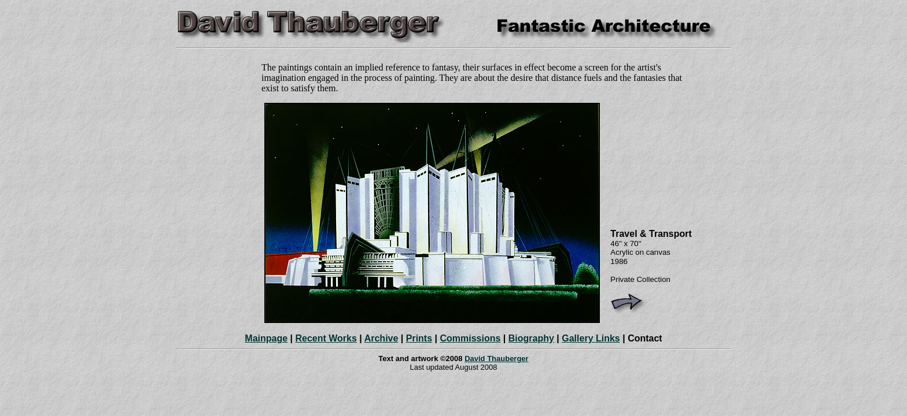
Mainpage (266, 338)
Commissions (470, 338)
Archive (381, 338)
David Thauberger (496, 358)
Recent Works (325, 338)
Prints (419, 338)
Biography (531, 338)
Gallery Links (591, 338)
